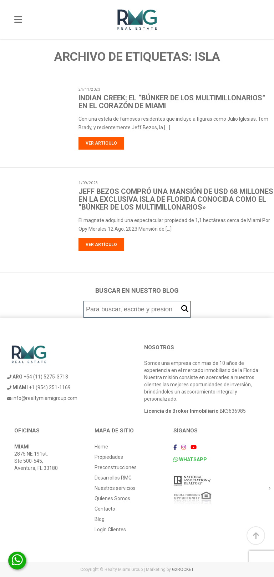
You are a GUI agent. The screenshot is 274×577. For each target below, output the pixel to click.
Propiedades (109, 457)
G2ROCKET (183, 569)
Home (101, 447)
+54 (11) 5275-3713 (37, 377)
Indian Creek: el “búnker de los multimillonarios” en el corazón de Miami (171, 102)
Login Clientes (110, 529)
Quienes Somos (112, 498)
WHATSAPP (190, 459)
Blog (100, 519)
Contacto (105, 509)
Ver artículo (101, 143)
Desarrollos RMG (113, 478)
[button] (185, 309)
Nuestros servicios (115, 488)
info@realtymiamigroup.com (42, 398)
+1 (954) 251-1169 (39, 387)
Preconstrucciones (116, 467)
